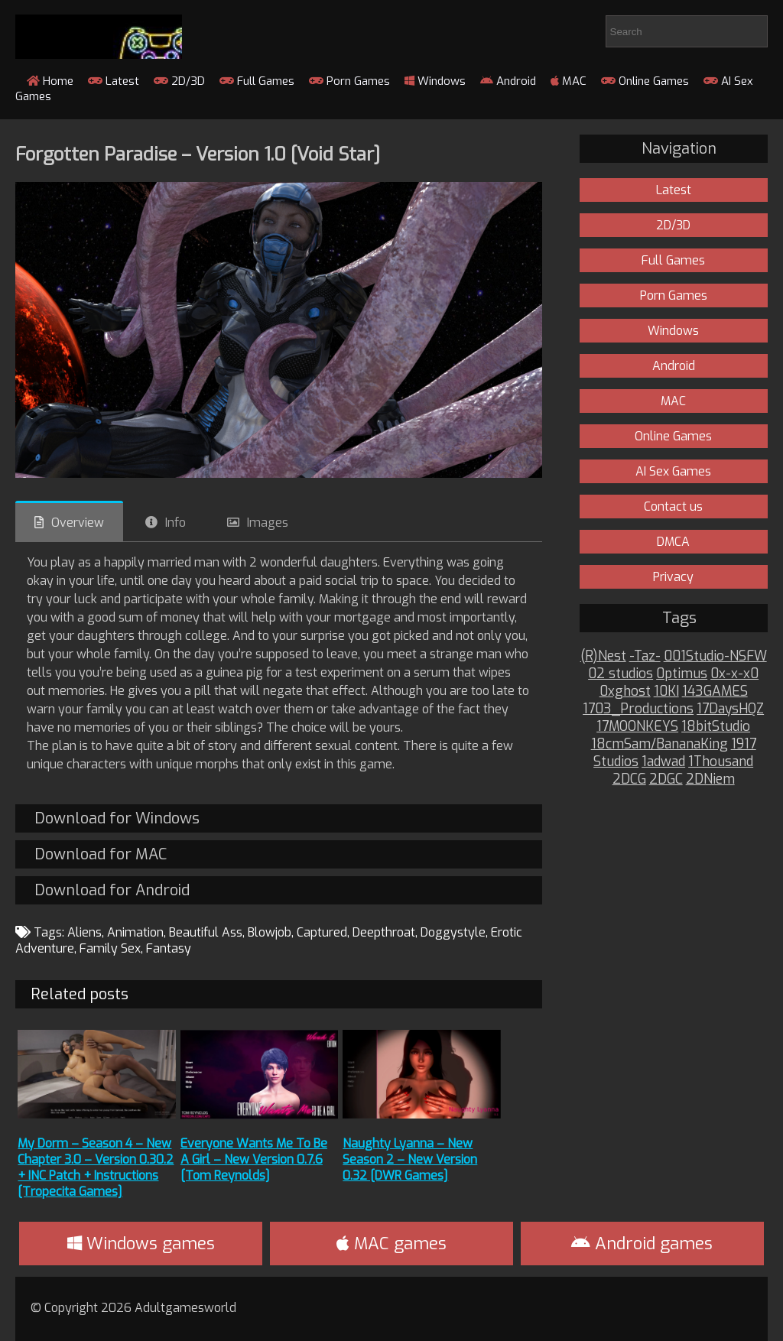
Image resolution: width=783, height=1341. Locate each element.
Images (267, 523)
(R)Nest (603, 656)
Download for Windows (117, 818)
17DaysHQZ (730, 709)
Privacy (673, 577)
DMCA (673, 542)
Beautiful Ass (205, 932)
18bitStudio (715, 726)
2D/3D (179, 81)
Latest (113, 81)
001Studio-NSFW (715, 656)
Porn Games (349, 81)
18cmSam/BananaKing (659, 744)
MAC (568, 81)
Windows (435, 81)
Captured (322, 932)
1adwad (663, 762)
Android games (642, 1243)
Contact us (673, 506)
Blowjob (269, 932)
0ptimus (681, 674)
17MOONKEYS (637, 726)
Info (175, 523)
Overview (77, 523)
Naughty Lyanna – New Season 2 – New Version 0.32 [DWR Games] (410, 1159)
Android (508, 81)
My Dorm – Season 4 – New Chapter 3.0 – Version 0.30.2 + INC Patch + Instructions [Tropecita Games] (96, 1167)
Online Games (645, 81)
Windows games (141, 1243)
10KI (666, 691)
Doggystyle (453, 932)
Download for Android (112, 890)
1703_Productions (638, 709)
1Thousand (720, 762)
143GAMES (715, 691)
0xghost (625, 691)
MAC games (391, 1243)
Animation (135, 932)
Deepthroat (384, 932)
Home (50, 81)
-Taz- (645, 656)
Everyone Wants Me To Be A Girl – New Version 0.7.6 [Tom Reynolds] (253, 1159)
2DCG (629, 779)
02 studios (620, 674)
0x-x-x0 (734, 674)
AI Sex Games (673, 471)
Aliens (84, 932)
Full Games (256, 81)
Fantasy (168, 948)
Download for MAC (100, 854)
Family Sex (110, 948)
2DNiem (710, 779)
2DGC (666, 779)
